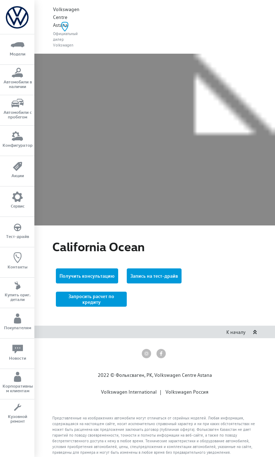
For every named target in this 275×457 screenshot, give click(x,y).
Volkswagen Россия (186, 365)
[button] (91, 271)
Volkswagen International (129, 365)
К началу (241, 305)
